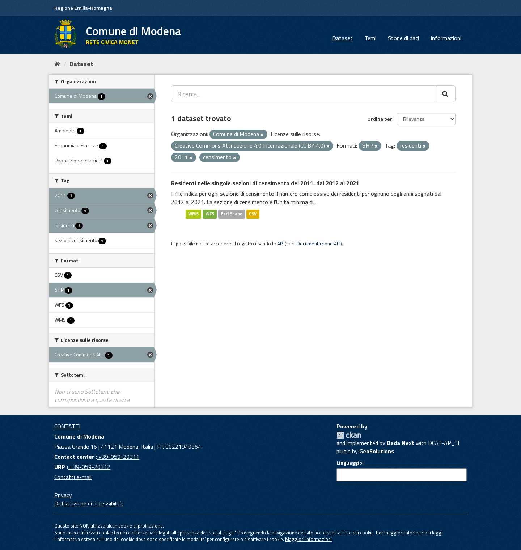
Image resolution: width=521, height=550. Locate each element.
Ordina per (379, 119)
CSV (253, 213)
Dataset (342, 38)
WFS (210, 213)
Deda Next (400, 443)
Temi (370, 38)
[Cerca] (446, 93)
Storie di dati (403, 38)
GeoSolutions (376, 451)
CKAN (348, 435)
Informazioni (446, 38)
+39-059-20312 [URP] (89, 466)
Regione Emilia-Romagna (83, 8)
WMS (193, 213)
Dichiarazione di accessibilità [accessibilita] (88, 503)
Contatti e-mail (73, 477)
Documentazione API (318, 243)
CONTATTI (67, 426)
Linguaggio (349, 462)
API (280, 243)
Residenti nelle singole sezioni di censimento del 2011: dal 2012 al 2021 (265, 183)
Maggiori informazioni (308, 539)
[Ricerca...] (303, 93)
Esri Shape (231, 213)
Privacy (63, 495)
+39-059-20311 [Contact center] (118, 456)
